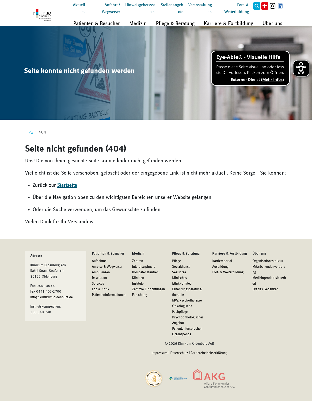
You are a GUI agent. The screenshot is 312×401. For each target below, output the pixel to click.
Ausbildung (220, 267)
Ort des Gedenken (265, 289)
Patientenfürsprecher (187, 329)
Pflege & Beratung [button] (175, 23)
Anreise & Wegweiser (107, 267)
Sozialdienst (181, 267)
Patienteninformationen (109, 295)
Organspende (181, 334)
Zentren (137, 261)
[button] (256, 6)
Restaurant (99, 278)
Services (98, 284)
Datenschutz (179, 353)
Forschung (139, 295)
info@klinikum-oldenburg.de (51, 297)
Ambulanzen (101, 272)
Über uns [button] (272, 23)
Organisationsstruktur (267, 261)
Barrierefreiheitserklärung (209, 353)
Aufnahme (99, 261)
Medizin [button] (138, 23)
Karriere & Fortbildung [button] (228, 23)
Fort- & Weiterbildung (228, 272)
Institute (138, 284)
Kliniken (138, 278)
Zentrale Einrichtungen (148, 289)
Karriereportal (222, 261)
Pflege (176, 261)
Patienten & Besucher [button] (96, 23)
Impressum (159, 353)
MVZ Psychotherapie (187, 300)
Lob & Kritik (100, 289)
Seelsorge (179, 272)
